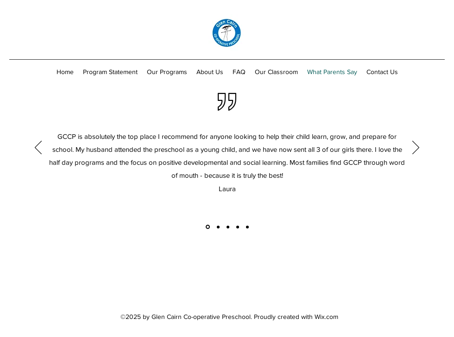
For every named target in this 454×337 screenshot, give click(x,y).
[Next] (415, 148)
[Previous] (38, 148)
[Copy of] (208, 227)
